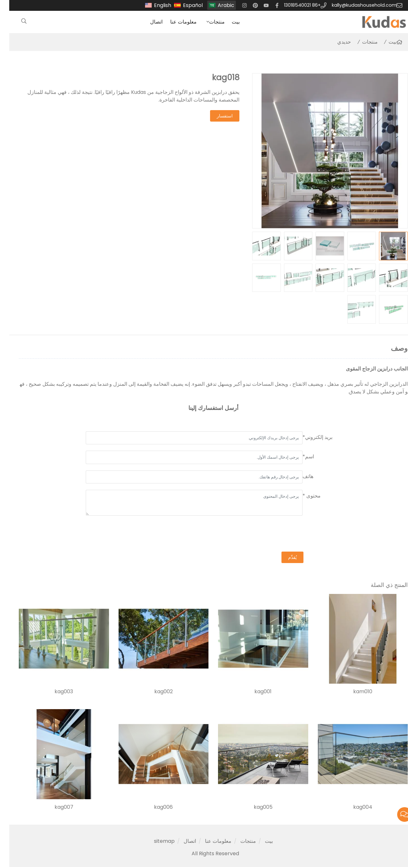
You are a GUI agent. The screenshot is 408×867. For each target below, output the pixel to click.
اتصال (147, 21)
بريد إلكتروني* (308, 437)
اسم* (299, 456)
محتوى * (302, 495)
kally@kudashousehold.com (355, 5)
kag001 (253, 691)
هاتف (298, 476)
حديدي (335, 42)
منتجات (207, 21)
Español (183, 5)
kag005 (253, 807)
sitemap (155, 841)
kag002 (154, 691)
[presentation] (283, 534)
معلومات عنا (174, 21)
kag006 (154, 807)
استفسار (215, 116)
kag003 (54, 691)
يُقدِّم (283, 557)
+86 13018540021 (293, 5)
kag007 (54, 807)
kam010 (353, 691)
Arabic (216, 5)
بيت (226, 21)
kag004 (353, 807)
